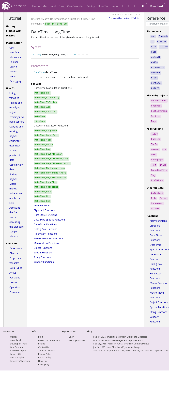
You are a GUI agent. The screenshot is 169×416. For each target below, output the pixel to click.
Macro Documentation (49, 330)
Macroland (49, 6)
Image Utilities (17, 343)
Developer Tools (18, 333)
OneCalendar (75, 6)
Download (156, 6)
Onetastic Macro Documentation (49, 18)
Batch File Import (18, 340)
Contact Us (43, 337)
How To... (42, 350)
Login (114, 6)
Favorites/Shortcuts (20, 350)
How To (103, 6)
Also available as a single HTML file (124, 18)
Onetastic (14, 6)
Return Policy (44, 347)
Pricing (90, 6)
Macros (14, 326)
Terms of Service (46, 340)
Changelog (43, 354)
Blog (62, 6)
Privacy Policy (44, 343)
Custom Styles (17, 347)
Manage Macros (77, 330)
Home (36, 6)
